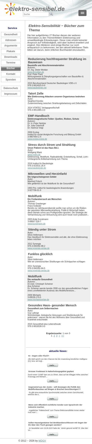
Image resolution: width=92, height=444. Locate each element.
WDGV (42, 440)
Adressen (10, 40)
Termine (10, 62)
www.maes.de (34, 154)
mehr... (52, 365)
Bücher (11, 68)
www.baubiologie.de (37, 168)
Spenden (11, 79)
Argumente (10, 45)
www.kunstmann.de (36, 224)
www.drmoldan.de (36, 72)
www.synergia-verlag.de (38, 248)
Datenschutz (11, 88)
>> (62, 336)
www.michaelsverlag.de (38, 299)
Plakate (10, 51)
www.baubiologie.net (37, 88)
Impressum (10, 93)
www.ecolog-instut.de (37, 139)
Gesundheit (10, 34)
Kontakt (10, 74)
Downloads (10, 57)
